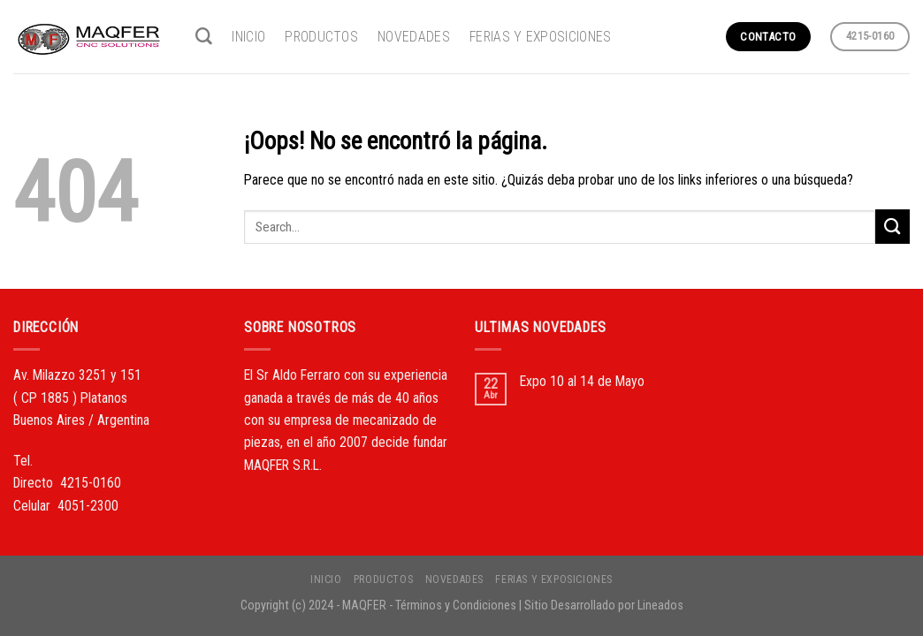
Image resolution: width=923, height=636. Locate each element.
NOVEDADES (414, 36)
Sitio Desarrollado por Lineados (603, 605)
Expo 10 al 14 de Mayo (582, 381)
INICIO (248, 36)
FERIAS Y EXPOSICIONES (540, 36)
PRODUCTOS (321, 36)
